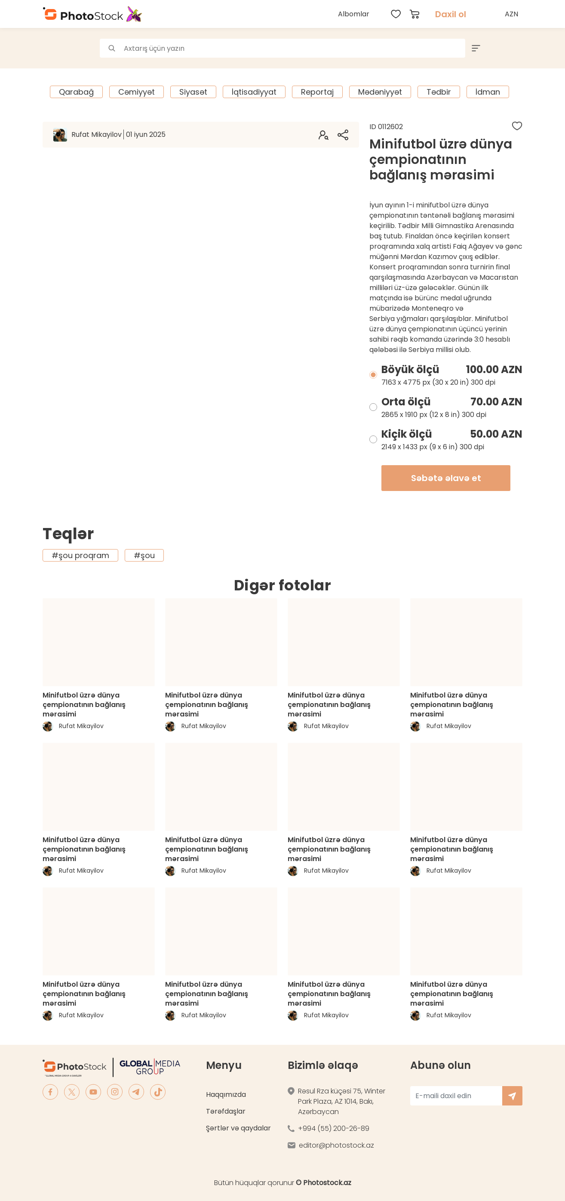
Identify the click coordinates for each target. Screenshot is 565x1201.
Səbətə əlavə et (446, 478)
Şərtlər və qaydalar (238, 1128)
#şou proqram (80, 555)
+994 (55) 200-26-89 (333, 1128)
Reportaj (317, 91)
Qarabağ (76, 91)
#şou (144, 555)
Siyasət (193, 91)
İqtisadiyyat (254, 91)
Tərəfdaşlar (226, 1111)
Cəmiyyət (136, 91)
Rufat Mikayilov (118, 134)
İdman (488, 91)
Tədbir (439, 91)
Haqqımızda (226, 1094)
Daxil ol (450, 14)
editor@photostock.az (336, 1145)
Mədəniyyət (380, 91)
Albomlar (353, 14)
